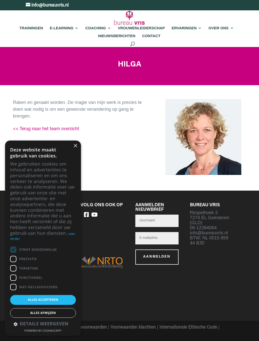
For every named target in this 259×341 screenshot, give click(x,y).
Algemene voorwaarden (83, 327)
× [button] (75, 146)
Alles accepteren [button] (43, 300)
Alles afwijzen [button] (43, 313)
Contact (151, 36)
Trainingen (31, 28)
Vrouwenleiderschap (141, 28)
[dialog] (43, 238)
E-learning (61, 28)
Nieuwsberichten (117, 36)
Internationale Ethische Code (188, 327)
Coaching (95, 28)
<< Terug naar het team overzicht (46, 129)
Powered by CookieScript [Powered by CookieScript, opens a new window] (43, 330)
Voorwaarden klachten (133, 327)
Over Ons (218, 28)
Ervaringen (184, 28)
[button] (43, 324)
